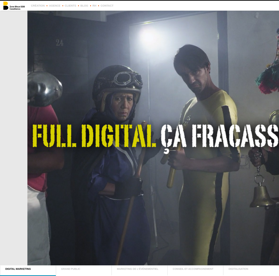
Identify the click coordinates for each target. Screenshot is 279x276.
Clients (70, 5)
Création (38, 5)
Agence (54, 5)
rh (94, 5)
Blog (84, 5)
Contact (107, 5)
